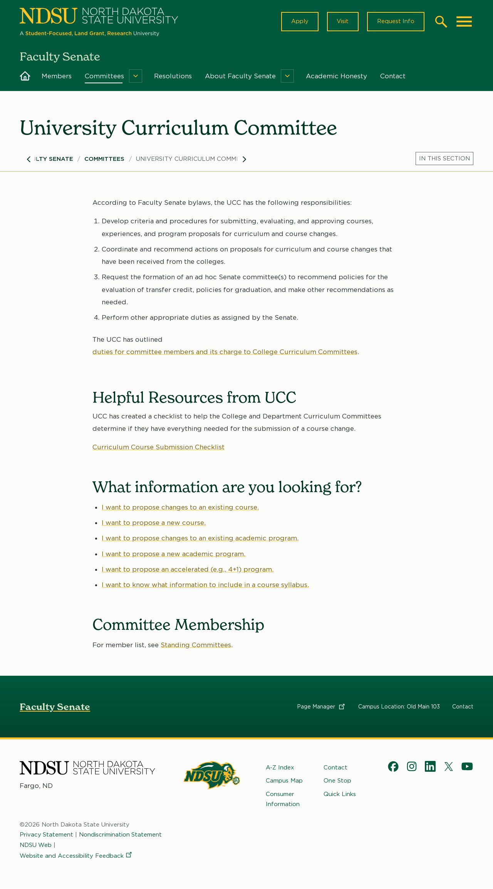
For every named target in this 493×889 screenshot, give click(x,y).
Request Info (395, 21)
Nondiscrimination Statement (121, 835)
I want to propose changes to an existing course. (180, 507)
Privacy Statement (47, 835)
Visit (342, 21)
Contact (393, 76)
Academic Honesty (336, 76)
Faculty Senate (46, 159)
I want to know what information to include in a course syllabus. (205, 585)
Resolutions (173, 76)
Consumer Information (283, 799)
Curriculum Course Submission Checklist (158, 448)
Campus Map (284, 781)
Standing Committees (196, 645)
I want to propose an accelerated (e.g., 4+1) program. (187, 570)
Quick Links (340, 794)
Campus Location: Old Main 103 (399, 707)
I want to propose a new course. (154, 523)
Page (321, 707)
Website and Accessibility (76, 855)
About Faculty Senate (240, 76)
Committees (104, 76)
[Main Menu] (464, 21)
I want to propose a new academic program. (173, 554)
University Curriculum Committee (194, 159)
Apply (299, 21)
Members (57, 76)
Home (25, 76)
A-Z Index (280, 767)
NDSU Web (36, 845)
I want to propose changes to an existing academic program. (200, 538)
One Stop (337, 781)
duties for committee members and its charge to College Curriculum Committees (224, 352)
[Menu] (135, 76)
